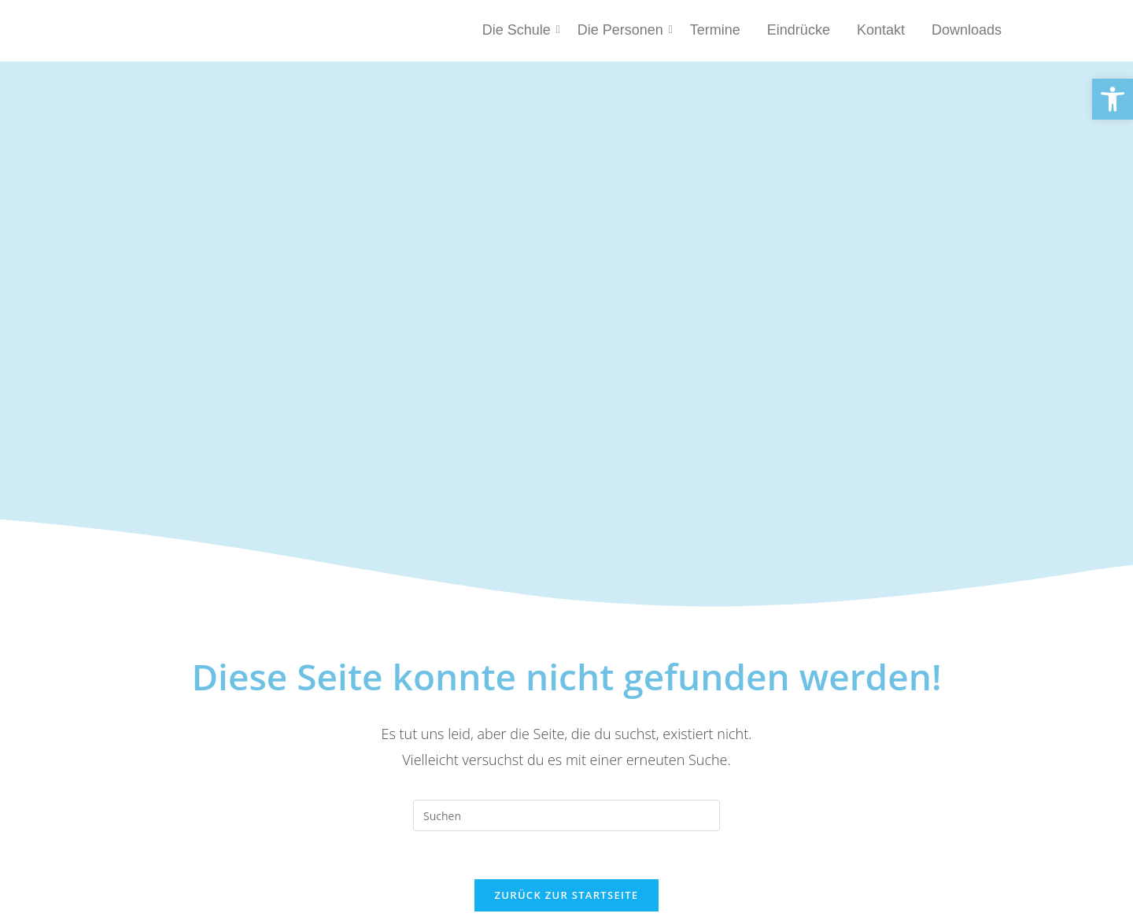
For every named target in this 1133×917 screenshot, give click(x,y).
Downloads (967, 30)
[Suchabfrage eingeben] (566, 815)
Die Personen (623, 30)
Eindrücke (798, 30)
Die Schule (519, 30)
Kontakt (881, 30)
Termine (715, 30)
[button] (1112, 99)
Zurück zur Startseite (567, 895)
